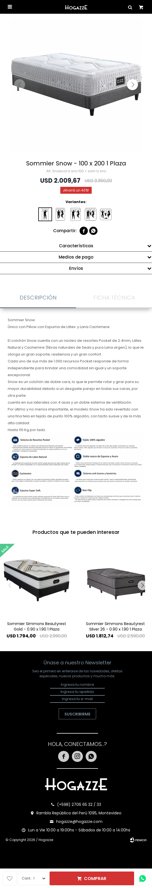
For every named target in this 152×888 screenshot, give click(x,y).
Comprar (95, 878)
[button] (132, 84)
